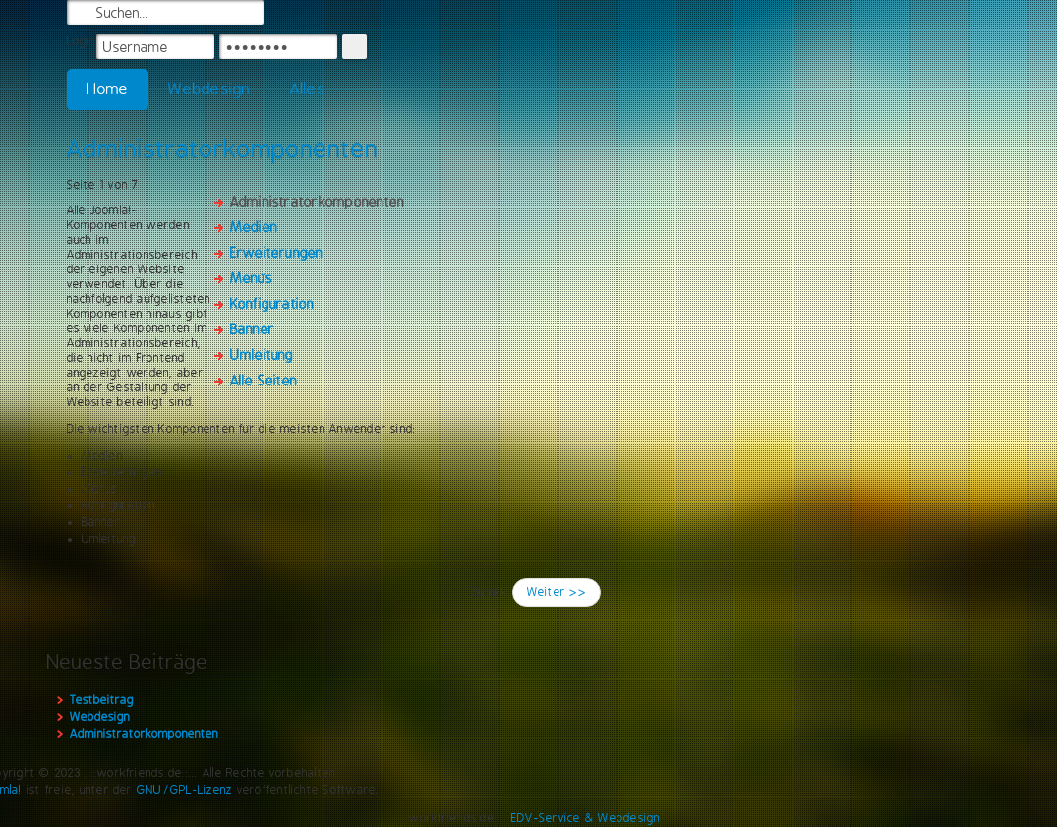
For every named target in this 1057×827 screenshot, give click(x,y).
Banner (252, 329)
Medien (253, 227)
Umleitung (262, 355)
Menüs (251, 278)
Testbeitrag (102, 700)
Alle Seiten (264, 380)
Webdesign (209, 89)
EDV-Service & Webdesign (586, 818)
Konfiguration (272, 304)
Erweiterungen (276, 253)
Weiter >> (556, 592)
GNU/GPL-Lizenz (184, 790)
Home (108, 89)
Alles (307, 89)
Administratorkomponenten (223, 148)
